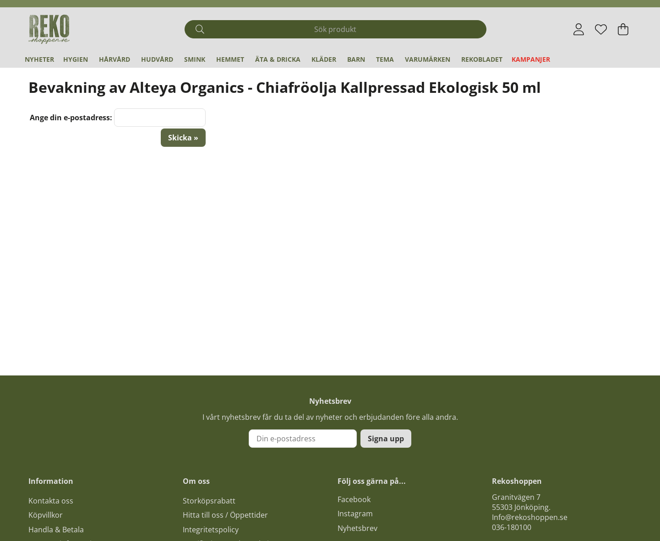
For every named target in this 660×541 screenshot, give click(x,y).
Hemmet (230, 59)
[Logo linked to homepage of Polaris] (49, 29)
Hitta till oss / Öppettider (225, 515)
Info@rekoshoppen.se (529, 517)
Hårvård (114, 59)
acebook (356, 499)
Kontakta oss (50, 501)
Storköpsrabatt (209, 501)
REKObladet (481, 59)
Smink (194, 59)
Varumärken (427, 59)
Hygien (75, 59)
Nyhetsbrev (357, 528)
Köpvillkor (45, 515)
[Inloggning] (579, 29)
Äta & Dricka (277, 59)
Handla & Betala (56, 530)
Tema (385, 59)
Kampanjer (531, 59)
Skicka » (183, 138)
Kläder (323, 59)
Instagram (355, 514)
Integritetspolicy (211, 530)
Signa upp (386, 439)
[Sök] (335, 29)
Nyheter (39, 59)
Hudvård (157, 59)
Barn (356, 59)
